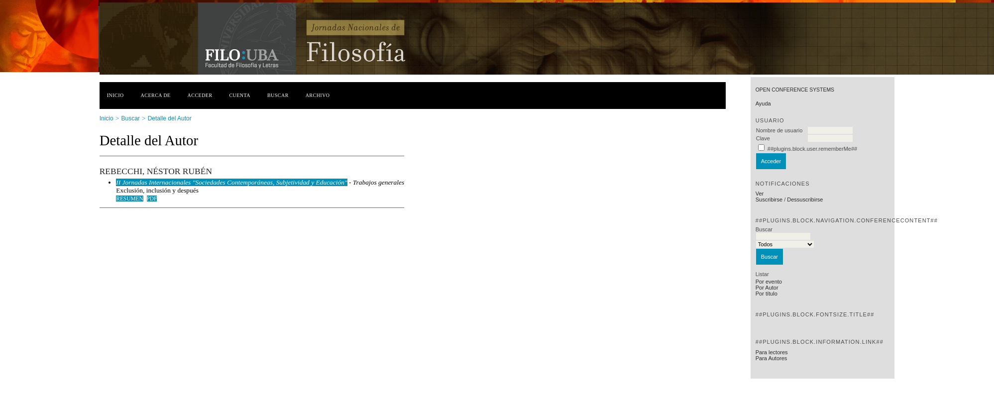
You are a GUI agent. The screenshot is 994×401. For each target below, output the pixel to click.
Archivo (318, 95)
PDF (152, 198)
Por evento (769, 282)
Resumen (129, 198)
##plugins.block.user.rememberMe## (812, 149)
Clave (763, 138)
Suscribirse (769, 199)
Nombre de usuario (779, 130)
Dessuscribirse (805, 199)
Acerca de (156, 95)
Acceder (200, 95)
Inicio (115, 95)
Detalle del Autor (170, 118)
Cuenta (239, 95)
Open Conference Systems (795, 90)
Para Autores (771, 358)
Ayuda (763, 103)
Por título (766, 294)
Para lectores (772, 352)
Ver (760, 194)
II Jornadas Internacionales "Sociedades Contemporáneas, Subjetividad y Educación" (231, 182)
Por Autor (767, 288)
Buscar (278, 95)
